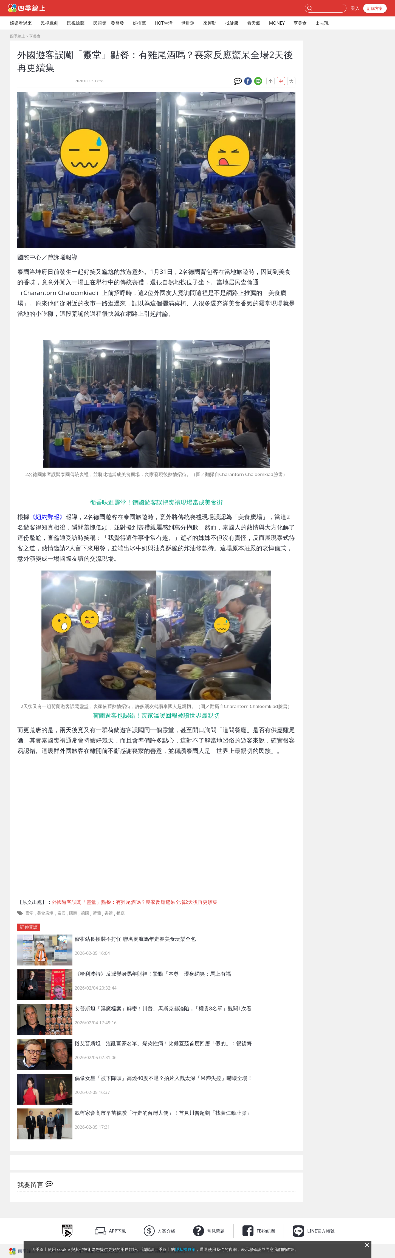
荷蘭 (97, 913)
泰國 (61, 913)
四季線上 (17, 36)
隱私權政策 (185, 1249)
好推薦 (139, 23)
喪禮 (109, 913)
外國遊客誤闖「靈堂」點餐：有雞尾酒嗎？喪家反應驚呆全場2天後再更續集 (135, 902)
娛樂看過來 (21, 23)
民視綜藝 (75, 23)
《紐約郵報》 (47, 516)
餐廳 (120, 913)
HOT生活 (164, 23)
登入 (355, 8)
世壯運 (187, 23)
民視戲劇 (49, 23)
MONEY (277, 23)
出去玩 (322, 23)
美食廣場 (45, 913)
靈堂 (29, 913)
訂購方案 (375, 8)
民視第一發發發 (108, 23)
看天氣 (253, 23)
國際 (73, 913)
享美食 (300, 23)
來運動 (209, 23)
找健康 (231, 23)
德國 (85, 913)
